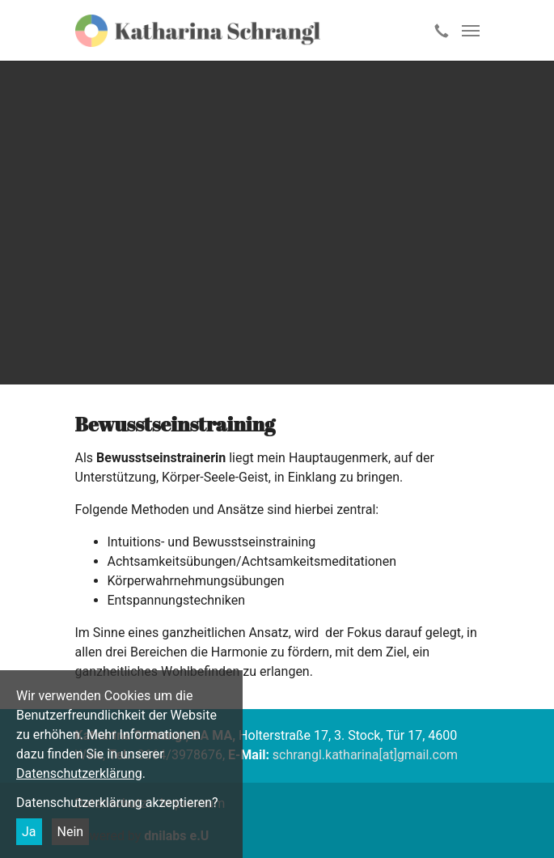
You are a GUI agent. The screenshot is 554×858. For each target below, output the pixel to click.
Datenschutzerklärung (79, 773)
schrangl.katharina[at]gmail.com (365, 754)
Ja (29, 831)
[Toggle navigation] (471, 31)
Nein (70, 831)
